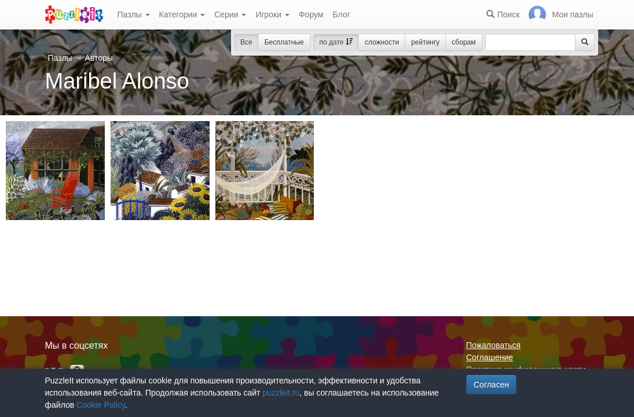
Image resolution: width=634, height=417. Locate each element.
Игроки (272, 14)
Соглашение (489, 357)
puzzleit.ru (280, 392)
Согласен (491, 384)
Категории (182, 14)
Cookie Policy (100, 404)
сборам (463, 42)
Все (246, 42)
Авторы (98, 58)
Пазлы (134, 14)
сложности (382, 42)
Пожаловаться (493, 345)
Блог (341, 14)
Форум (311, 14)
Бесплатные (284, 42)
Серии (230, 14)
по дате (336, 42)
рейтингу (425, 42)
